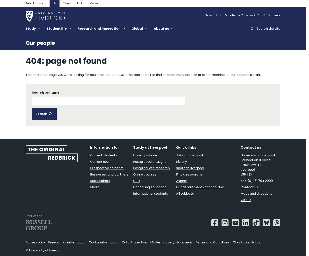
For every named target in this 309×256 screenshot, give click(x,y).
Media (94, 187)
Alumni (250, 15)
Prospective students (107, 168)
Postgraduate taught (149, 161)
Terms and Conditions (212, 242)
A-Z (240, 15)
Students (274, 15)
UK (54, 3)
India (80, 3)
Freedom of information (67, 242)
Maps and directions (256, 193)
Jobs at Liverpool (189, 155)
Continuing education (149, 187)
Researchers (100, 181)
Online (94, 3)
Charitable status (246, 242)
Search (41, 114)
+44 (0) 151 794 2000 (257, 181)
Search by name (45, 92)
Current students (103, 155)
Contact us (249, 187)
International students (150, 193)
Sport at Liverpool (190, 168)
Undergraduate (145, 155)
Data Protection (134, 242)
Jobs (218, 15)
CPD (136, 181)
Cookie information (104, 242)
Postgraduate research (151, 168)
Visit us (246, 200)
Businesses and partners (109, 174)
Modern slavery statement (171, 242)
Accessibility (35, 242)
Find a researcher (190, 174)
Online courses (144, 174)
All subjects (185, 193)
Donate (230, 15)
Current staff (100, 161)
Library (181, 161)
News (208, 15)
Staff (261, 15)
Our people (40, 43)
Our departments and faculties (200, 187)
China (67, 3)
